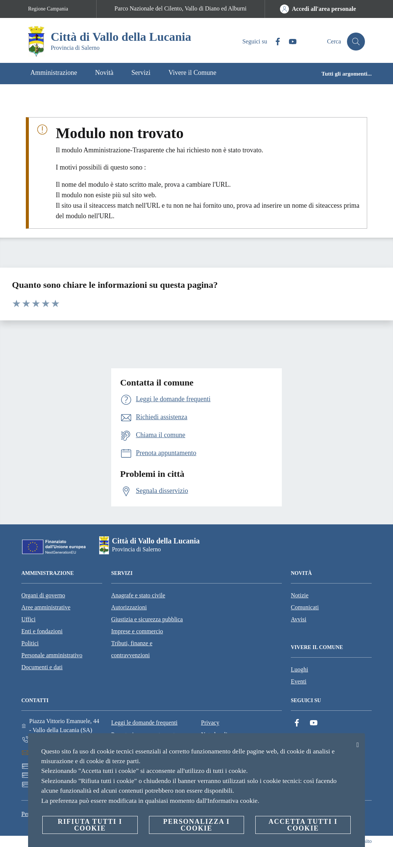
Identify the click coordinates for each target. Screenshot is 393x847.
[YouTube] (289, 41)
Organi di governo (43, 595)
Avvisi (298, 619)
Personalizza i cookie (196, 825)
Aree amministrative (45, 607)
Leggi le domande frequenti (144, 722)
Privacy (210, 722)
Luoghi (299, 669)
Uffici (28, 619)
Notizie (299, 595)
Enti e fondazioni (42, 631)
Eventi (299, 681)
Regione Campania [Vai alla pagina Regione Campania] (48, 9)
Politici (30, 643)
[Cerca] (356, 42)
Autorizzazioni (129, 607)
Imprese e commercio (137, 631)
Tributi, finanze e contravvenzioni (131, 649)
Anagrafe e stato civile (138, 595)
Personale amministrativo (51, 655)
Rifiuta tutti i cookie (90, 825)
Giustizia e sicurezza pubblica (147, 619)
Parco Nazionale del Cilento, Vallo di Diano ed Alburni (181, 8)
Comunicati (305, 607)
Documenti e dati (42, 667)
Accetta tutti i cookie (302, 825)
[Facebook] (274, 41)
